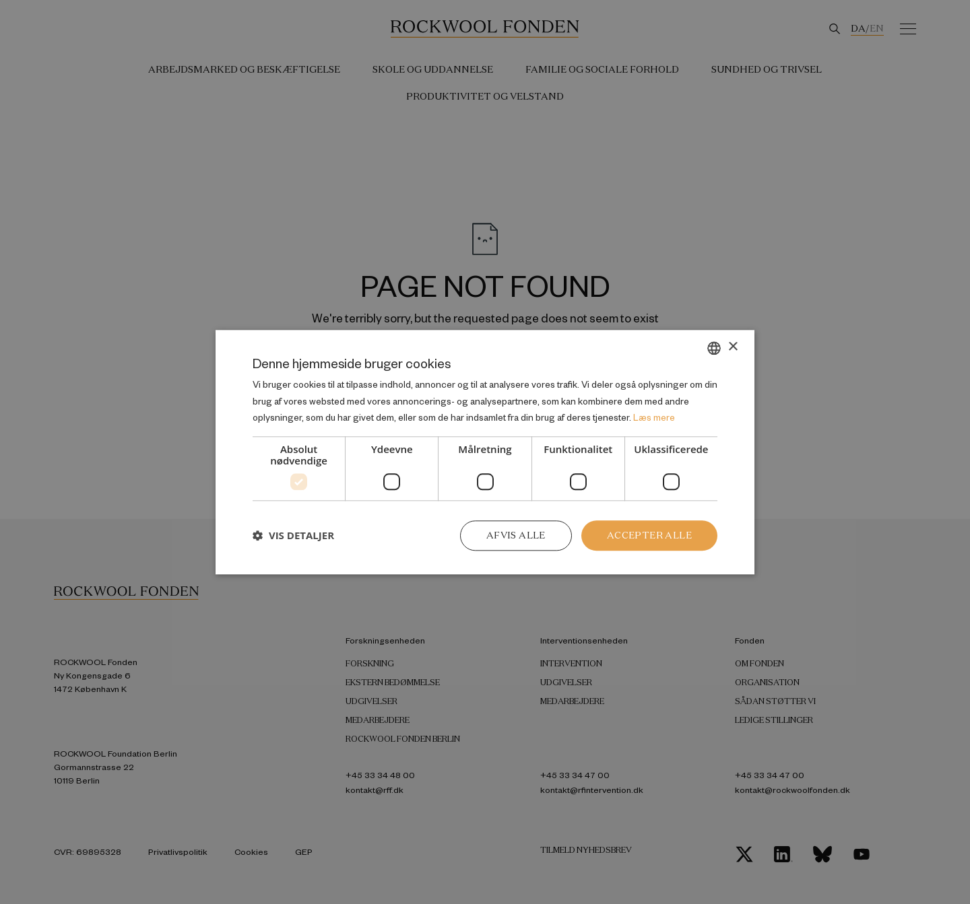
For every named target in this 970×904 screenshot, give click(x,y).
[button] (293, 536)
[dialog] (485, 452)
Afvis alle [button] (516, 535)
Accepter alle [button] (649, 535)
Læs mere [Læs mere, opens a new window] (654, 417)
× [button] (733, 347)
